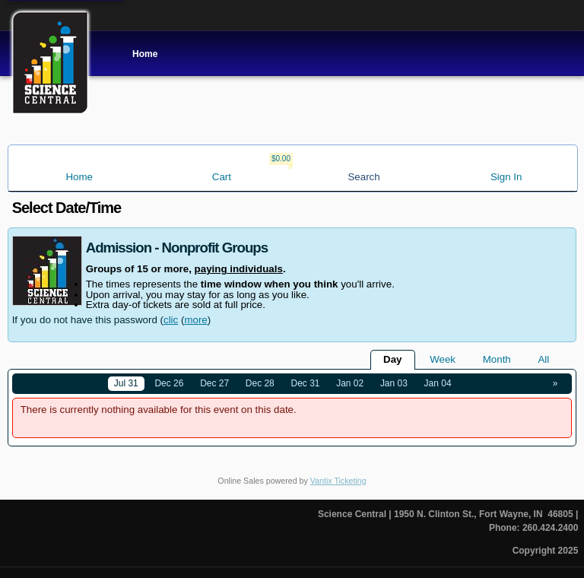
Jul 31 (126, 383)
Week (442, 359)
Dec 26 (168, 383)
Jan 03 (394, 383)
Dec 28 (260, 383)
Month (497, 359)
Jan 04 (438, 383)
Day (392, 359)
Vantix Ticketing (338, 480)
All (543, 359)
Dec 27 (214, 383)
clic (170, 320)
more (195, 320)
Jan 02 (349, 383)
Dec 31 (305, 383)
